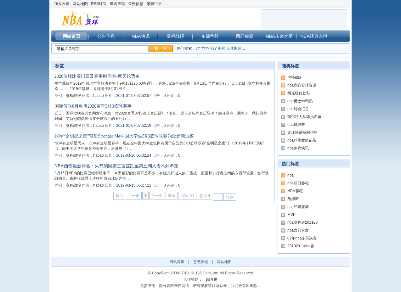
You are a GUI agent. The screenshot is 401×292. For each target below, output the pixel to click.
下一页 (157, 196)
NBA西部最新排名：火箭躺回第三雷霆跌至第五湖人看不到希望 (116, 166)
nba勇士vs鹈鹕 (300, 101)
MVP (291, 214)
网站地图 (80, 4)
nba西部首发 (298, 230)
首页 (119, 196)
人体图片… (235, 48)
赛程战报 (175, 36)
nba (290, 175)
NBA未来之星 (279, 36)
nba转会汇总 (298, 109)
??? (213, 48)
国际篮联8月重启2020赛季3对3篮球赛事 (93, 106)
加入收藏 (61, 4)
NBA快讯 (141, 36)
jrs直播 (212, 279)
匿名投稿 (117, 4)
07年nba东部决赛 (302, 238)
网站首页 (71, 36)
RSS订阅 (98, 4)
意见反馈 (200, 262)
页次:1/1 (187, 196)
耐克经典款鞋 (298, 93)
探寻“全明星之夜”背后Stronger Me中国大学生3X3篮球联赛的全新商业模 (124, 136)
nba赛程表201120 (302, 222)
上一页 (133, 196)
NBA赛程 (295, 191)
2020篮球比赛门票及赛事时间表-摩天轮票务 (97, 76)
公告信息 (135, 4)
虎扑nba (294, 77)
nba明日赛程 (298, 183)
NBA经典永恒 (313, 36)
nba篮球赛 (296, 124)
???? (205, 48)
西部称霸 (244, 36)
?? (198, 48)
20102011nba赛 (300, 246)
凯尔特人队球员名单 (304, 117)
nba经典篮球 (298, 207)
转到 (230, 197)
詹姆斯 (293, 199)
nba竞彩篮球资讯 (301, 85)
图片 (221, 48)
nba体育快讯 (298, 148)
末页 (171, 196)
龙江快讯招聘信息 (302, 132)
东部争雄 (210, 36)
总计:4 (204, 196)
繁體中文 (154, 4)
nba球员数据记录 (301, 140)
